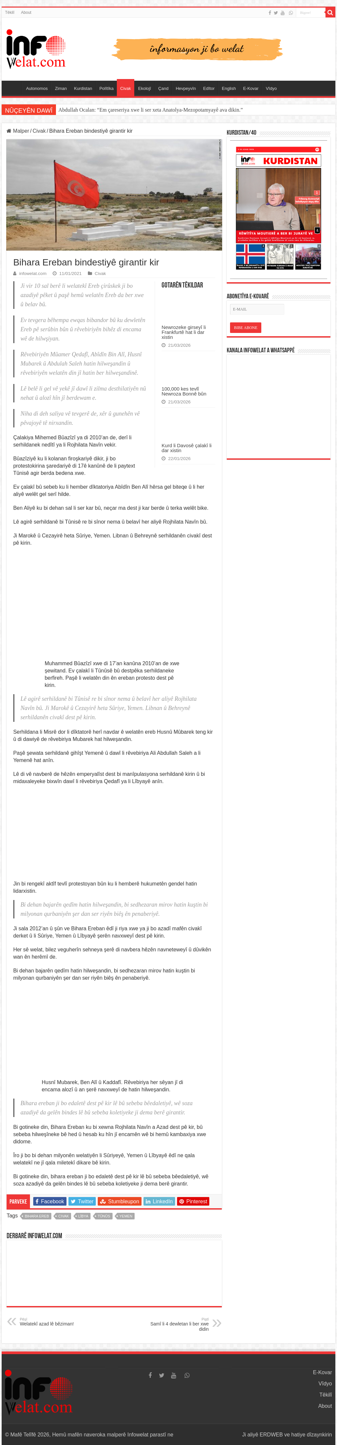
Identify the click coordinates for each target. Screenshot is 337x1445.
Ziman (61, 88)
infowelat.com (32, 273)
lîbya (83, 1216)
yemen (125, 1216)
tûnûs (104, 1216)
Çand (163, 88)
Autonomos (37, 88)
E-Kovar (251, 88)
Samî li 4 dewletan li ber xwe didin (175, 1324)
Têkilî (9, 12)
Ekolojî (144, 88)
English (229, 88)
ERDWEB (271, 1434)
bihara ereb (37, 1216)
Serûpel (13, 88)
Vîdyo (271, 88)
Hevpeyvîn (186, 88)
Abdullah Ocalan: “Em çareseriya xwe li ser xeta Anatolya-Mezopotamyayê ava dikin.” (151, 110)
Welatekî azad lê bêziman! (53, 1321)
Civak (125, 88)
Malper (18, 131)
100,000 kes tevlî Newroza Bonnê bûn (184, 391)
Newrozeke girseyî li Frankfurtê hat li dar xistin (184, 332)
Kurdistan (83, 88)
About (26, 12)
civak (63, 1216)
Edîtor (209, 88)
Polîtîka (106, 88)
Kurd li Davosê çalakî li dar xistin (187, 448)
